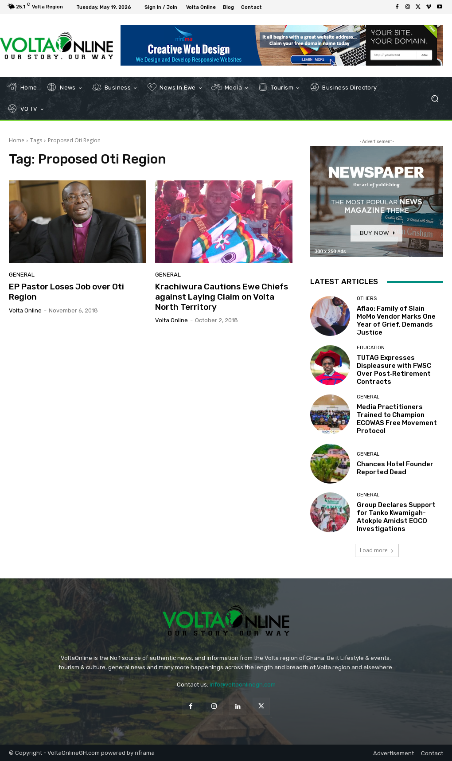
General (22, 274)
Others (367, 298)
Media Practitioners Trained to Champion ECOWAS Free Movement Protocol (397, 419)
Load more (377, 550)
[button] (434, 98)
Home (16, 140)
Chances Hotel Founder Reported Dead (395, 468)
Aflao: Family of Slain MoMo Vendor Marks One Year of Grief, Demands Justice (396, 320)
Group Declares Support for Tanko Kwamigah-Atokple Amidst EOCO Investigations (396, 517)
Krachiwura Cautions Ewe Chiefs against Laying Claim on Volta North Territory (221, 296)
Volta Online (25, 310)
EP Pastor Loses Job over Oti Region (66, 291)
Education (371, 347)
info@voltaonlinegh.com (243, 684)
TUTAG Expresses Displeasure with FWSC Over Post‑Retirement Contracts (394, 370)
